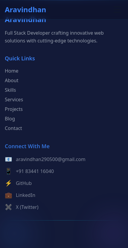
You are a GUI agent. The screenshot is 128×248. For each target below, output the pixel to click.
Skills (10, 90)
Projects (14, 109)
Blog (10, 119)
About (11, 81)
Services (14, 100)
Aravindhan (25, 9)
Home (12, 71)
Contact (13, 128)
